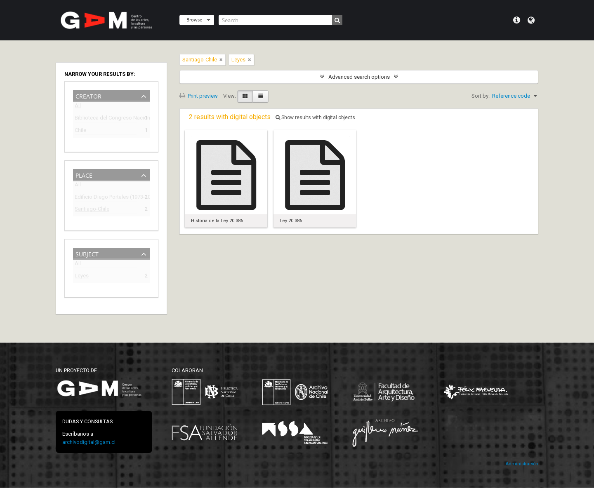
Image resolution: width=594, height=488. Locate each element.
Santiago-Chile (92, 210)
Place (83, 174)
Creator (88, 95)
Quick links (516, 20)
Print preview (198, 96)
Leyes (82, 276)
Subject (87, 253)
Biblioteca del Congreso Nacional (106, 118)
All (78, 107)
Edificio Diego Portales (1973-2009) (106, 198)
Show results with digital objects (315, 117)
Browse (194, 19)
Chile (80, 131)
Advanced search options (359, 77)
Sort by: (480, 96)
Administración (521, 464)
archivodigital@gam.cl (89, 442)
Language (531, 20)
